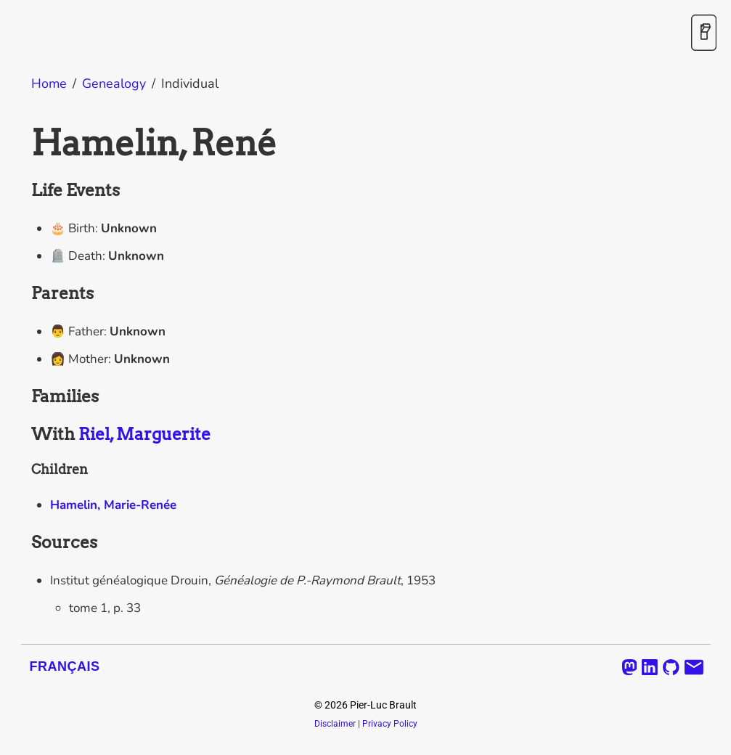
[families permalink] (24, 397)
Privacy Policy (389, 724)
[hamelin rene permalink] (24, 143)
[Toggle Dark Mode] (703, 34)
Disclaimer (335, 724)
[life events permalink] (24, 190)
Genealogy (114, 83)
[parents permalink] (24, 294)
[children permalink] (24, 469)
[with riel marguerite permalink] (24, 434)
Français (65, 666)
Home (49, 83)
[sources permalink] (24, 543)
